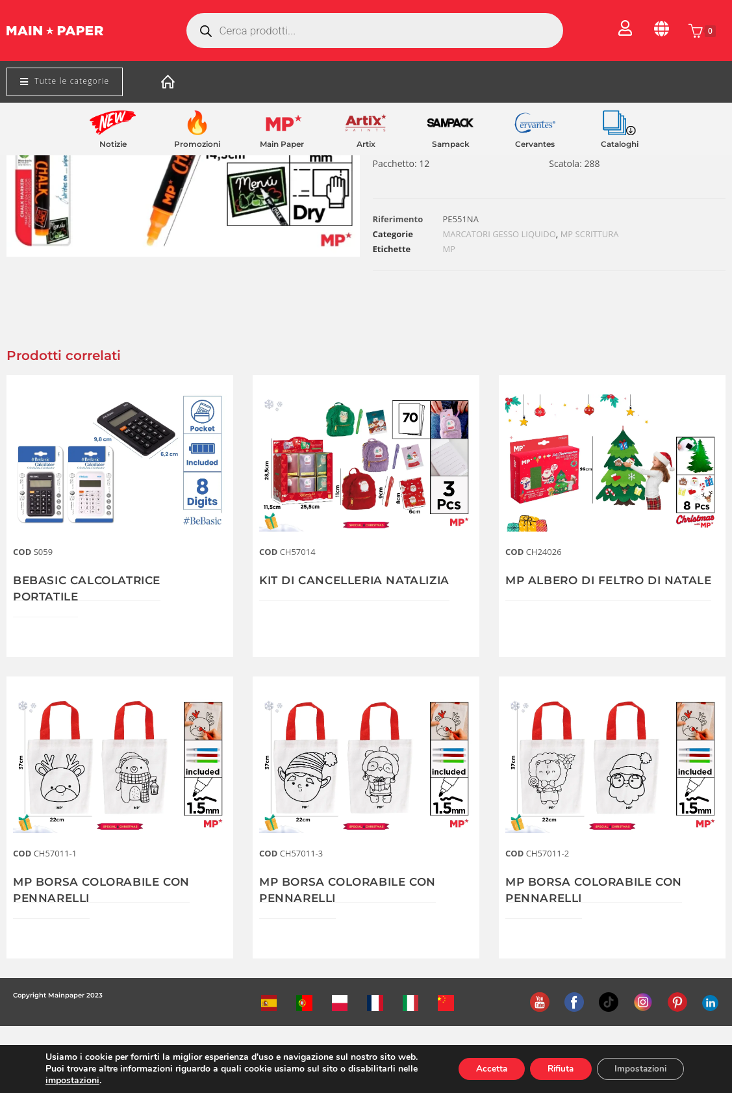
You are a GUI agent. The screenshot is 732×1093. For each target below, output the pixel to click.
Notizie (113, 144)
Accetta (478, 1068)
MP (449, 249)
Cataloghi (619, 144)
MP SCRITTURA (590, 234)
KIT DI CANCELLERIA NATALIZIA (360, 580)
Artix (366, 144)
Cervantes (535, 144)
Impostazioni (637, 1068)
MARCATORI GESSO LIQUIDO (499, 234)
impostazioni (72, 1081)
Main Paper (282, 144)
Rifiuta (552, 1068)
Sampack (451, 144)
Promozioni (197, 144)
